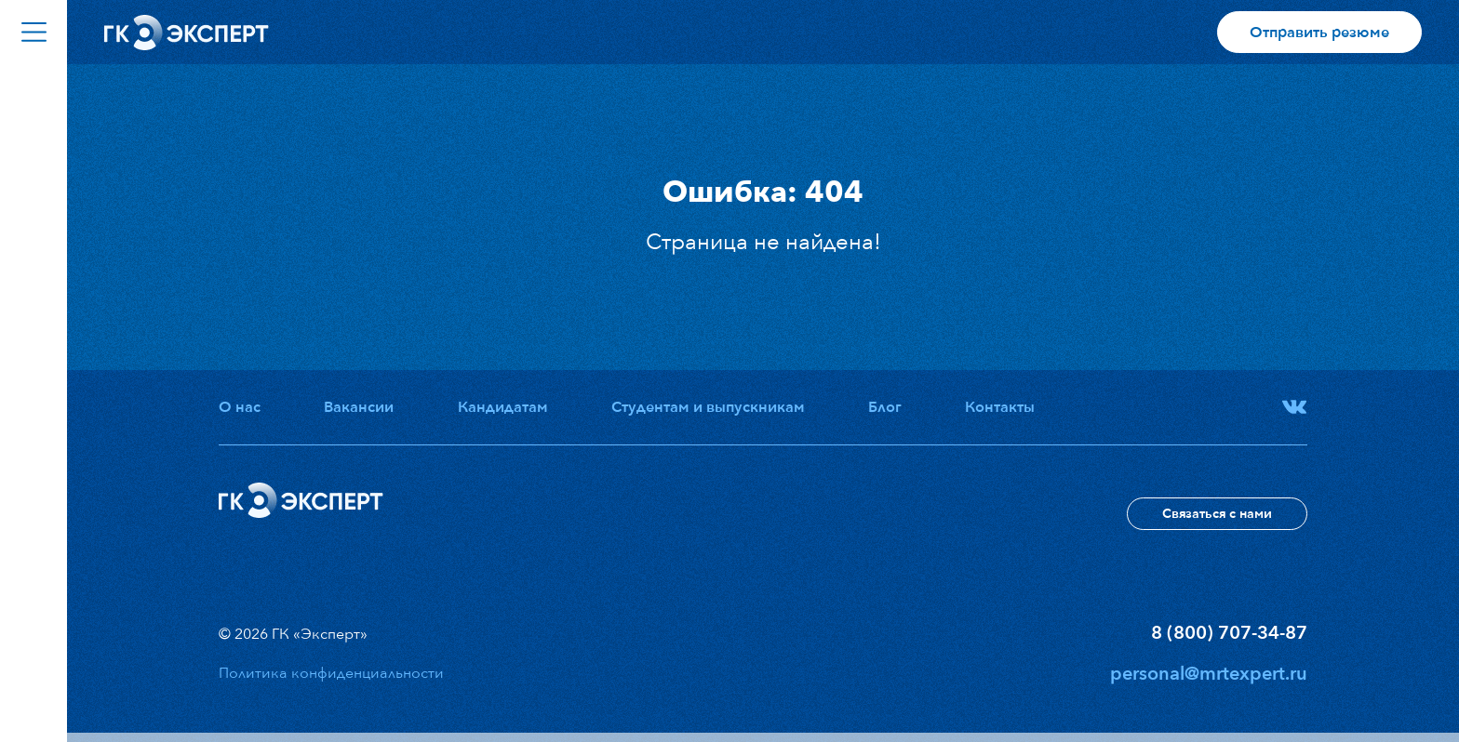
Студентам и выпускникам (708, 407)
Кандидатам (503, 407)
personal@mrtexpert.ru (1208, 673)
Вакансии (359, 407)
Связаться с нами (1217, 514)
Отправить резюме (1319, 32)
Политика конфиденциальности (331, 673)
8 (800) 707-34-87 (1229, 632)
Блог (885, 407)
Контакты (1000, 407)
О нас (240, 407)
